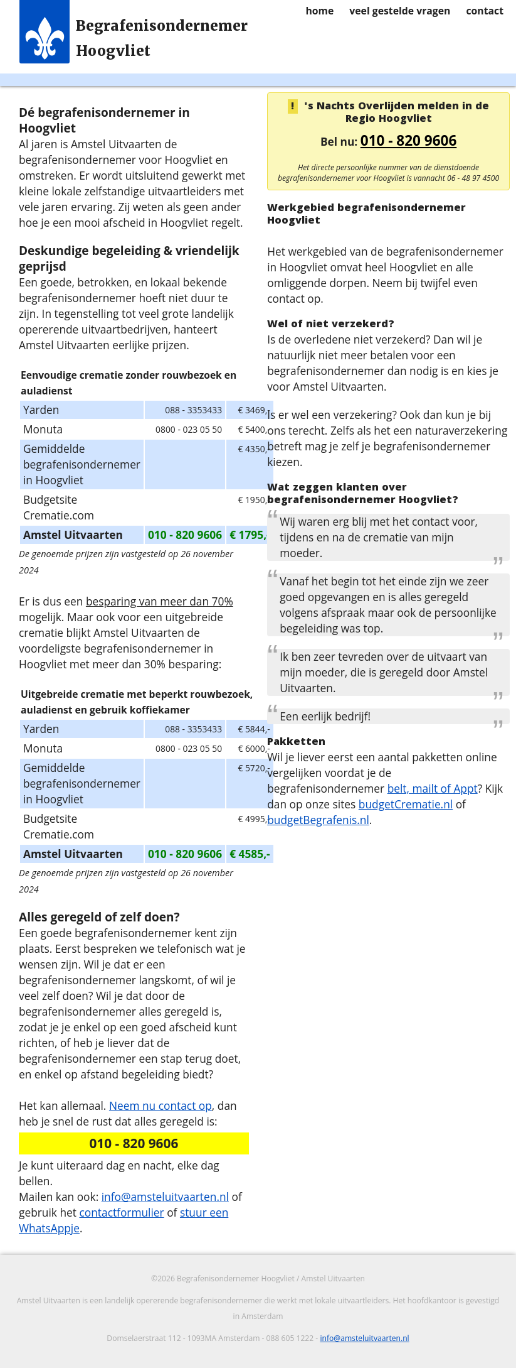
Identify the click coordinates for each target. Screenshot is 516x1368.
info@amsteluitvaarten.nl (165, 1196)
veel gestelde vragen (399, 11)
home (319, 11)
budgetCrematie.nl (406, 804)
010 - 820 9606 (409, 140)
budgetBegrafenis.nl (318, 819)
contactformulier (121, 1212)
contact (484, 11)
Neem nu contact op (160, 1105)
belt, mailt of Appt (432, 788)
